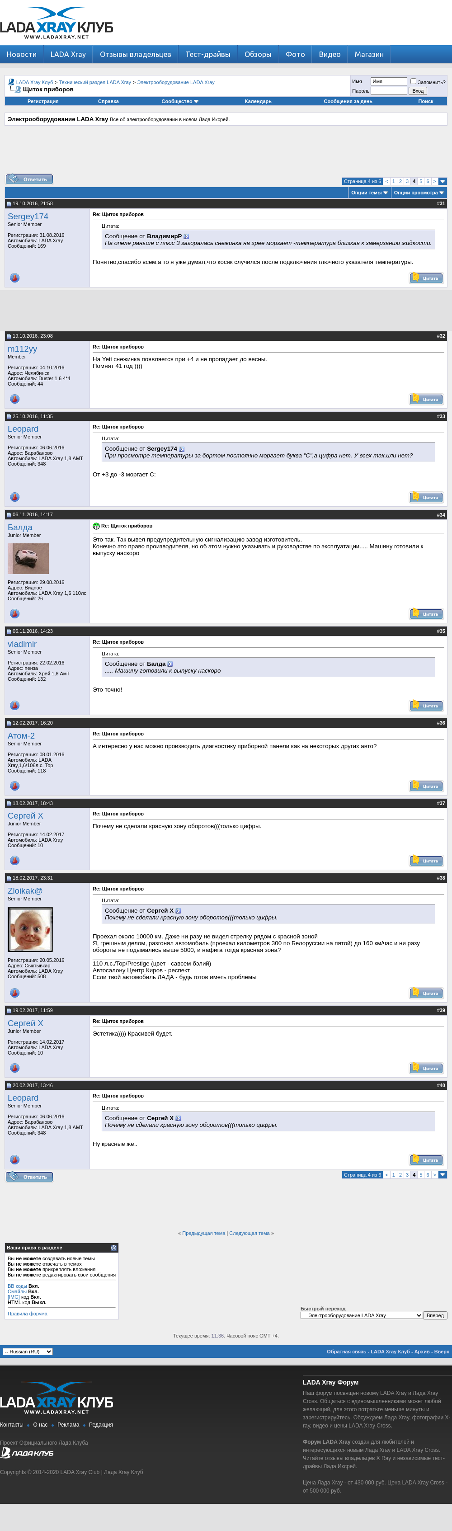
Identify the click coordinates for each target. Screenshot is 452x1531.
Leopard (23, 428)
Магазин (369, 54)
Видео (330, 54)
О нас (40, 1425)
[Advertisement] (226, 152)
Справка (108, 101)
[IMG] (14, 1297)
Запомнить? (428, 82)
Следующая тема (249, 1233)
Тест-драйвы (208, 54)
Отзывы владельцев (135, 54)
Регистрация (43, 101)
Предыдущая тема (203, 1233)
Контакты (12, 1425)
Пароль (360, 91)
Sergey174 (28, 216)
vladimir (22, 644)
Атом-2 (21, 735)
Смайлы (17, 1291)
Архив (422, 1351)
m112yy (22, 348)
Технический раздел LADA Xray (95, 82)
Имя (357, 81)
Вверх (441, 1351)
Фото (295, 54)
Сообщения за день (348, 101)
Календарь (258, 101)
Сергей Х (25, 815)
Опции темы (366, 192)
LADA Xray (68, 54)
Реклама (68, 1425)
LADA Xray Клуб (34, 82)
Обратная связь (346, 1351)
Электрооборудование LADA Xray (176, 82)
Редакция (101, 1425)
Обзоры (258, 54)
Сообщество (180, 101)
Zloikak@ (25, 890)
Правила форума (27, 1313)
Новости (22, 54)
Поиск (426, 101)
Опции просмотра (416, 192)
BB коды (17, 1286)
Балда (20, 527)
